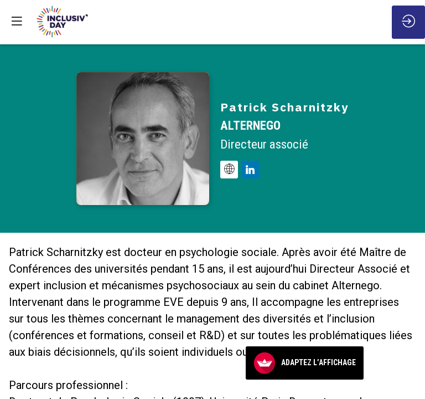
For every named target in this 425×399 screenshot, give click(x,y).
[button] (16, 21)
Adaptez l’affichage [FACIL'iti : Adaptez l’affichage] (304, 363)
